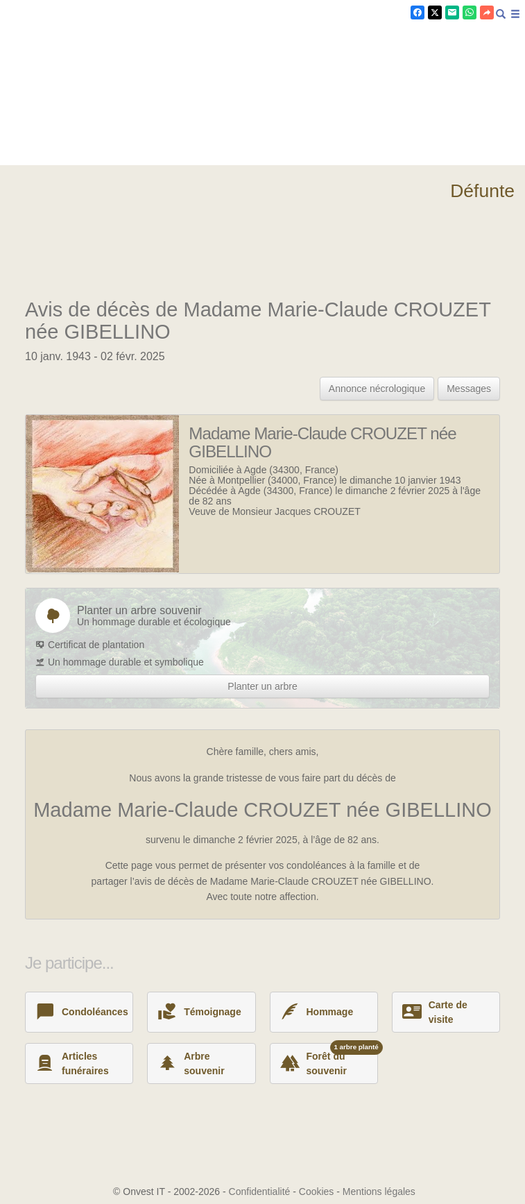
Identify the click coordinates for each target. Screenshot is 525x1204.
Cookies (316, 1191)
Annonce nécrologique (377, 388)
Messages (469, 388)
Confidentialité (260, 1191)
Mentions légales (379, 1191)
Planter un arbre (262, 686)
